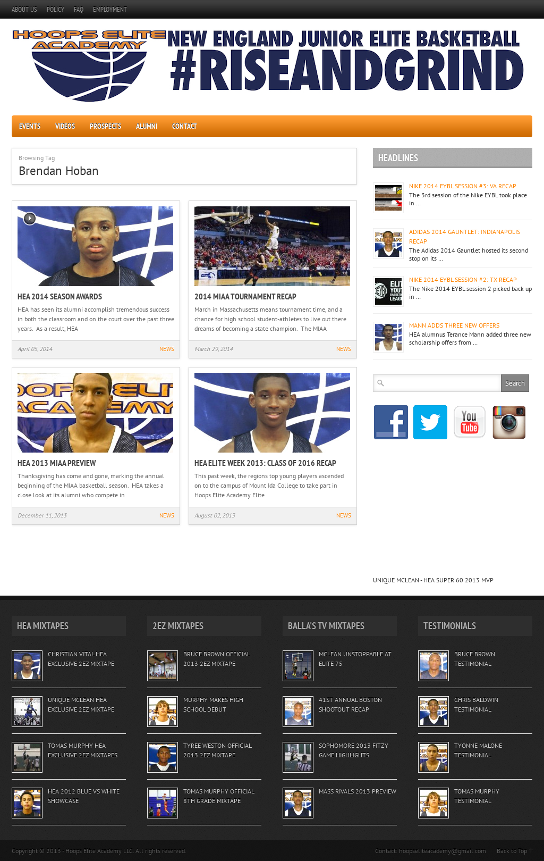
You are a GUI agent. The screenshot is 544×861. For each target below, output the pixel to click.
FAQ (78, 9)
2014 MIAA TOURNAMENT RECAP (245, 296)
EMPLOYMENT (110, 9)
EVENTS (29, 126)
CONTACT (184, 126)
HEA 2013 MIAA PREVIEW (57, 462)
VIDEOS (65, 126)
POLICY (55, 9)
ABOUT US (24, 9)
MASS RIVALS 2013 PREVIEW (357, 791)
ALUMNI (146, 126)
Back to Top (512, 851)
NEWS (166, 349)
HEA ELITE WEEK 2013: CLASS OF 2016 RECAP (265, 462)
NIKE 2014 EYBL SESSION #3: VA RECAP (462, 186)
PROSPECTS (105, 126)
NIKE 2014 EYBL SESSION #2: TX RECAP (463, 279)
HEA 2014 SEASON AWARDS (60, 296)
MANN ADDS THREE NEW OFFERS (454, 325)
